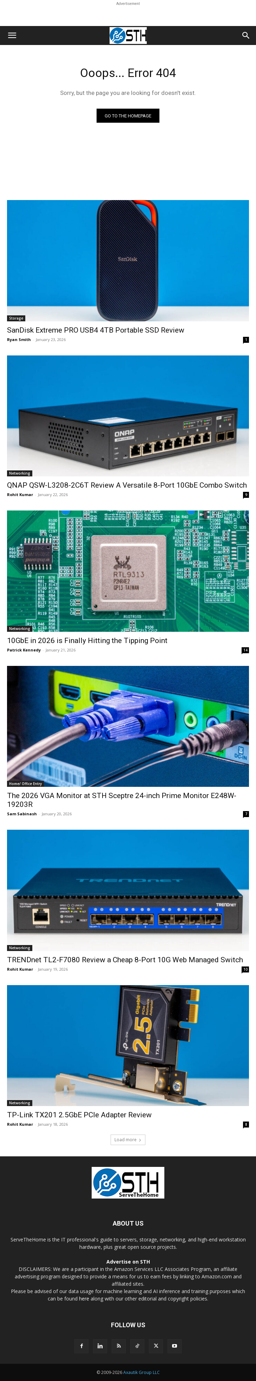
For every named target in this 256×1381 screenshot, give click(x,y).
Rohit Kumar (20, 494)
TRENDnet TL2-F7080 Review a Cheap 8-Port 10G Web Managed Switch (125, 960)
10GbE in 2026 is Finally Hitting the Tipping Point (87, 640)
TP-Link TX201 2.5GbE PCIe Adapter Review (79, 1115)
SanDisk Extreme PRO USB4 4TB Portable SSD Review (95, 330)
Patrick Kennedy (24, 650)
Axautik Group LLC (141, 1372)
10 (245, 969)
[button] (12, 35)
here (84, 1298)
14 (245, 650)
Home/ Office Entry (25, 783)
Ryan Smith (19, 339)
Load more (128, 1140)
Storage (16, 318)
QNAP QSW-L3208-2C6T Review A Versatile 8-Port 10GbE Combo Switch (127, 485)
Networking (19, 473)
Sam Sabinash (22, 813)
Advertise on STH (128, 1261)
